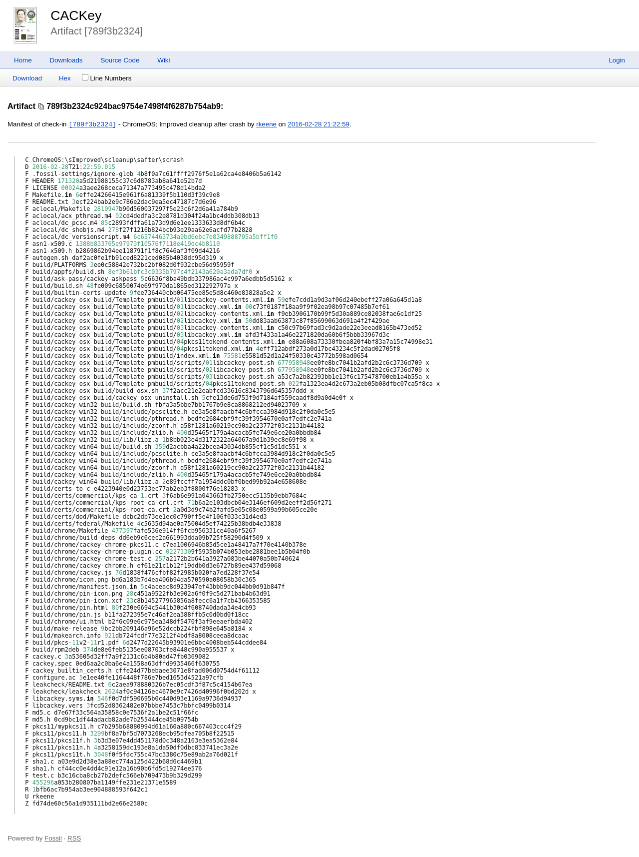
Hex (65, 78)
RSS (74, 838)
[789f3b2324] (92, 124)
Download (27, 78)
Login (617, 60)
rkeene (266, 124)
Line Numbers (106, 78)
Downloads (66, 60)
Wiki (163, 60)
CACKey (75, 15)
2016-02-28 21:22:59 (318, 124)
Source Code (120, 60)
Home (23, 60)
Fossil (53, 838)
